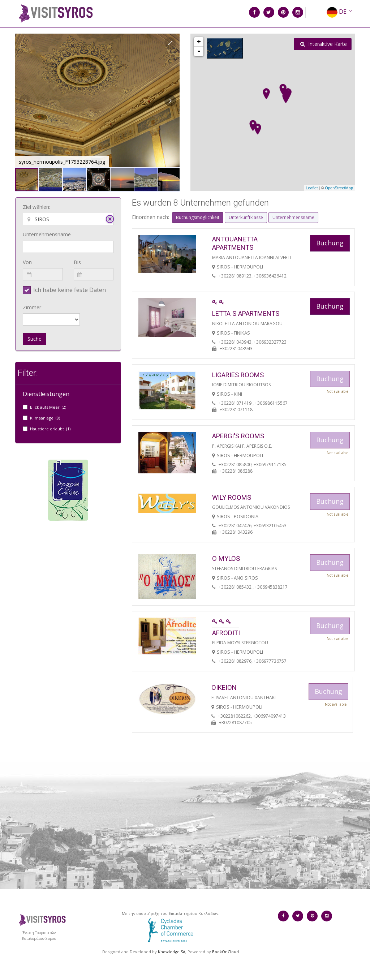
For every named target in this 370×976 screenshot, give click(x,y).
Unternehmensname (47, 234)
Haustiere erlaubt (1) (50, 428)
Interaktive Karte (323, 43)
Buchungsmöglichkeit (197, 217)
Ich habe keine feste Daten (69, 290)
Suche (34, 338)
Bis (77, 262)
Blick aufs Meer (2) (48, 407)
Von (27, 262)
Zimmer (32, 307)
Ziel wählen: (36, 206)
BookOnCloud (225, 951)
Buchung (330, 242)
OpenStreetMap (339, 188)
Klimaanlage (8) (45, 418)
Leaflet (312, 188)
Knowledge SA (171, 951)
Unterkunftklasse (246, 217)
